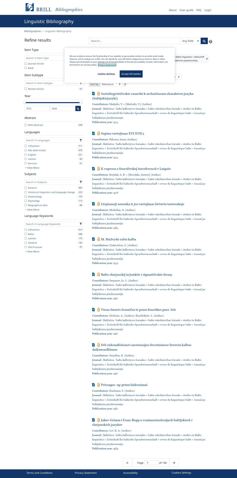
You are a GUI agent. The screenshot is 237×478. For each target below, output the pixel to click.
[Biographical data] (25, 205)
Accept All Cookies (131, 74)
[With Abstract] (25, 125)
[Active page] (151, 462)
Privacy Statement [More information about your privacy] (107, 64)
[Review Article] (25, 88)
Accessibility (130, 472)
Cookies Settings (181, 472)
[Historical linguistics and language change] (25, 192)
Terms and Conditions (39, 472)
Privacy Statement (86, 472)
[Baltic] (25, 234)
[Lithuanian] (25, 146)
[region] (120, 65)
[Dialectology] (25, 196)
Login (207, 10)
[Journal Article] (25, 63)
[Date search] (78, 108)
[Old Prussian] (25, 247)
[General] (25, 187)
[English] (25, 154)
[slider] (24, 102)
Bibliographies (32, 31)
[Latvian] (25, 159)
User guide (186, 10)
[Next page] (174, 463)
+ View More (32, 167)
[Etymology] (25, 201)
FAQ (199, 10)
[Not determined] (25, 150)
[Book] (25, 68)
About (173, 10)
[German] (25, 163)
